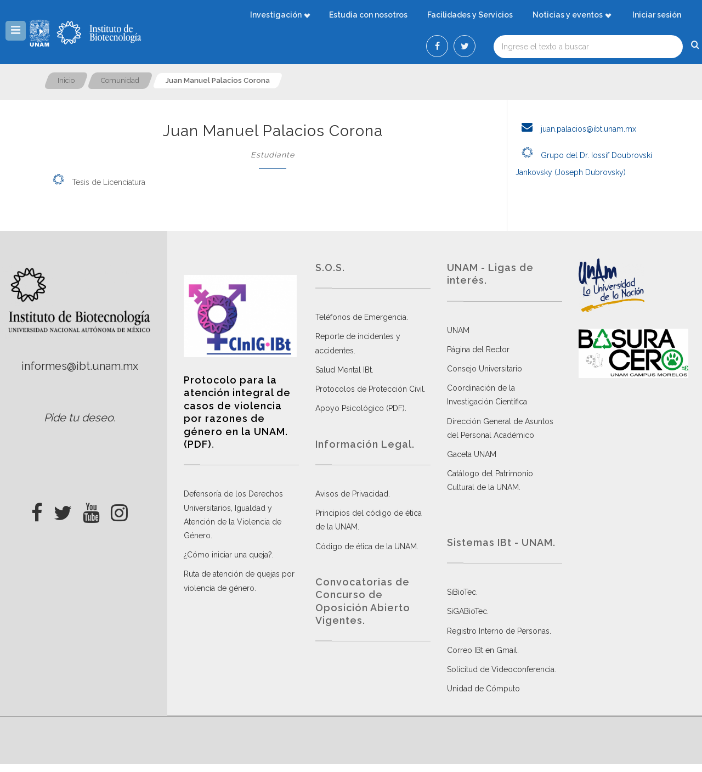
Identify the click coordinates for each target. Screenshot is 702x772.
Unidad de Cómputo (483, 688)
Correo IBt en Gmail (482, 650)
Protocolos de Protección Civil (369, 389)
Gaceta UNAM (471, 454)
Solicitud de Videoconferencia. (501, 669)
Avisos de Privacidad (351, 493)
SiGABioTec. (468, 611)
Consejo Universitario (484, 368)
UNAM (458, 330)
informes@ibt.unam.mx (79, 366)
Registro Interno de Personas (498, 631)
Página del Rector (478, 349)
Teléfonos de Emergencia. (361, 317)
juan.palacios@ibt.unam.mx (576, 129)
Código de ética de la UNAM (366, 546)
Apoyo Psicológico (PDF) (360, 408)
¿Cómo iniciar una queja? (228, 554)
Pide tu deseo (79, 417)
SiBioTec (461, 592)
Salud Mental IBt (343, 369)
